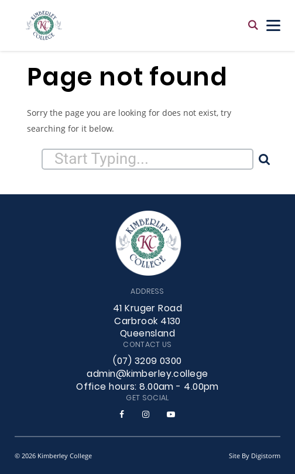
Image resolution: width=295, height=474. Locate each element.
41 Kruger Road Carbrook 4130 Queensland (147, 321)
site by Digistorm (254, 455)
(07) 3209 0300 (147, 361)
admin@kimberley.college (147, 374)
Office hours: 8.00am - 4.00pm (147, 387)
